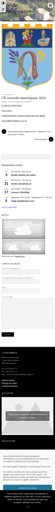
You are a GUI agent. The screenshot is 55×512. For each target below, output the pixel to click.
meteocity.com (20, 256)
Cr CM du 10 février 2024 (12, 105)
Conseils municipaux (15, 102)
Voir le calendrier (9, 207)
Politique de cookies (9, 383)
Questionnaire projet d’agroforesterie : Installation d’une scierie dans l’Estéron (26, 132)
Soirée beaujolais (43, 139)
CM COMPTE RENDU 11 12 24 (14, 121)
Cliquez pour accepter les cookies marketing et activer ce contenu (27, 416)
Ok (27, 507)
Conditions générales (10, 386)
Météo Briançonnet (8, 256)
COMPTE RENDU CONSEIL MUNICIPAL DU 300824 (23, 116)
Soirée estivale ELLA (21, 184)
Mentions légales (8, 380)
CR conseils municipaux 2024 (24, 98)
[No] (51, 501)
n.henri (4, 102)
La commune (26, 102)
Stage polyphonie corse (22, 201)
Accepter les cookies (27, 488)
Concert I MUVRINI (20, 192)
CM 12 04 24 (7, 110)
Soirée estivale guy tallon (23, 175)
